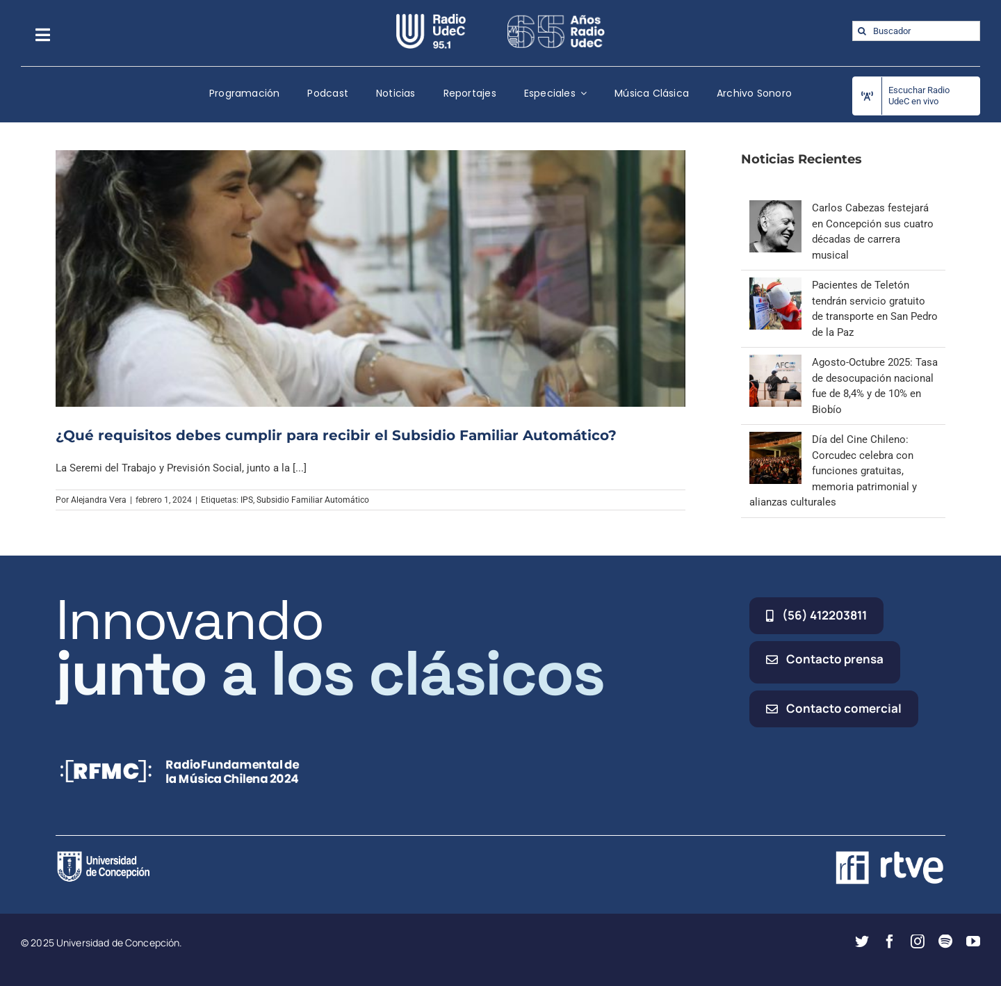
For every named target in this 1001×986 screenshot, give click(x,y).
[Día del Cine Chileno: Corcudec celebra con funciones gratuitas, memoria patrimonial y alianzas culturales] (775, 439)
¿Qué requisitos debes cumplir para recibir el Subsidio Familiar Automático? (336, 435)
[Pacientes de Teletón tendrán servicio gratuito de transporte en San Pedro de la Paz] (775, 285)
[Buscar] (862, 31)
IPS (247, 500)
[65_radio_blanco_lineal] (556, 19)
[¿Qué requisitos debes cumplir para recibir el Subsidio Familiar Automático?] (370, 278)
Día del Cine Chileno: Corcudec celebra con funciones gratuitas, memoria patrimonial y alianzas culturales (833, 470)
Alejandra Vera (99, 500)
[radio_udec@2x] (431, 19)
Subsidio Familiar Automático (313, 500)
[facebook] (890, 941)
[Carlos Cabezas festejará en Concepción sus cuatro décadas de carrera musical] (775, 208)
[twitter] (862, 941)
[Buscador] (916, 31)
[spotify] (945, 941)
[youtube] (973, 941)
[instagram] (918, 941)
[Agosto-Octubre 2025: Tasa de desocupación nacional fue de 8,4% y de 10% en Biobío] (775, 362)
